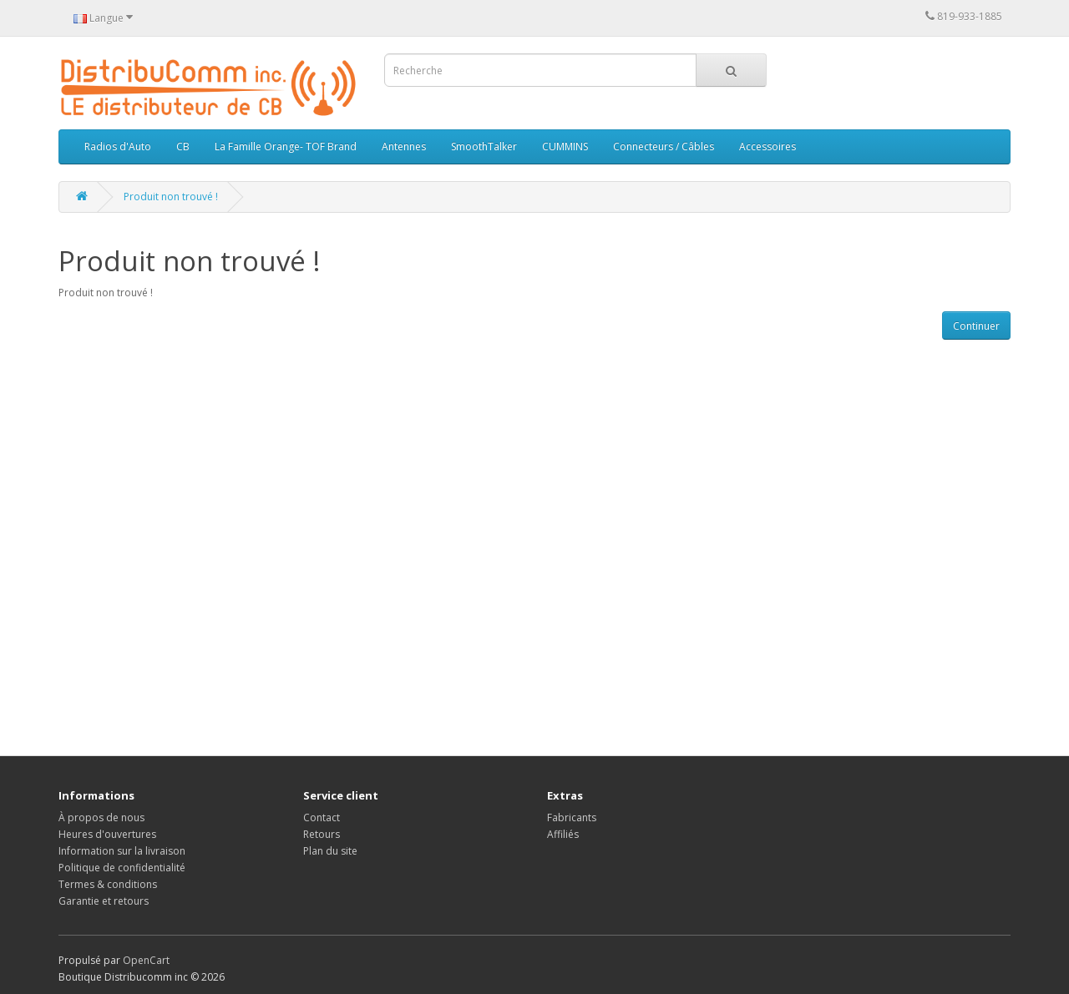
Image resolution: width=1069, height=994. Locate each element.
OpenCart (146, 960)
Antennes (404, 146)
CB (183, 146)
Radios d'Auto (117, 146)
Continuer (976, 326)
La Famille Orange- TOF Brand (286, 146)
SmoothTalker (484, 146)
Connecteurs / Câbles (663, 146)
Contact (321, 817)
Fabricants (571, 817)
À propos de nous (101, 817)
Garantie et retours (103, 901)
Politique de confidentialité (121, 867)
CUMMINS (565, 146)
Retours (321, 834)
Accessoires (767, 146)
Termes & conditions (107, 884)
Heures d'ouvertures (107, 834)
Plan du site (330, 851)
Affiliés (563, 834)
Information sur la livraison (121, 851)
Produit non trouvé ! (171, 196)
